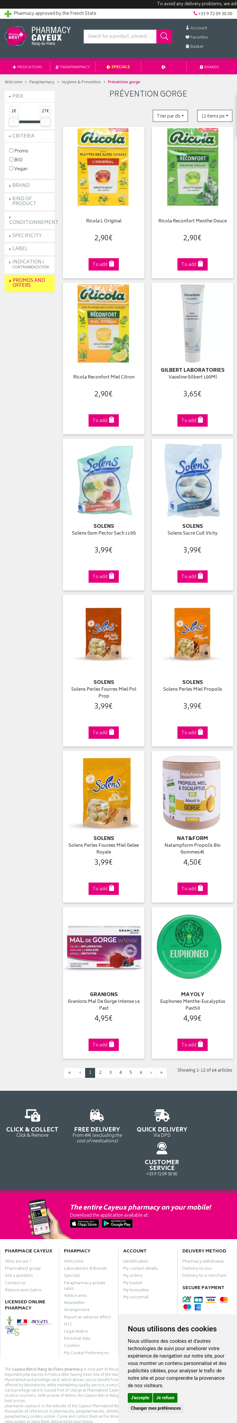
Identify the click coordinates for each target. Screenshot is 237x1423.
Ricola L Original (104, 220)
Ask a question (19, 1238)
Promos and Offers (29, 283)
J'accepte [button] (140, 1397)
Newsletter (74, 1266)
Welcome (13, 82)
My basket (132, 1246)
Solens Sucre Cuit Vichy (193, 530)
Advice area (75, 1258)
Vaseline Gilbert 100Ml (192, 375)
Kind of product (24, 202)
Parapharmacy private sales (85, 1248)
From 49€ (89, 1119)
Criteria (23, 136)
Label (20, 249)
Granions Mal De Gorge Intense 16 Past (104, 1000)
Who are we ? (18, 1224)
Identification (135, 1224)
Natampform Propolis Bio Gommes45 (192, 844)
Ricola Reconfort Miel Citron (104, 375)
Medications (27, 67)
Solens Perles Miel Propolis (192, 685)
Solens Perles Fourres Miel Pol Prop (103, 689)
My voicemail (136, 1260)
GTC (68, 1287)
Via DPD (148, 1120)
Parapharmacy (73, 67)
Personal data (77, 1301)
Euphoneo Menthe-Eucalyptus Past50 (192, 1000)
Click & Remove (30, 1120)
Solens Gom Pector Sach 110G (104, 530)
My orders (133, 1238)
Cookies (72, 1308)
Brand (21, 186)
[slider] (14, 122)
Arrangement (76, 1273)
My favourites (136, 1253)
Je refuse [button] (165, 1397)
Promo (18, 151)
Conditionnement (33, 223)
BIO (16, 159)
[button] (170, 116)
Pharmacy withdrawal (203, 1224)
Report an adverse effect (87, 1280)
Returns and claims (23, 1253)
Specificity (27, 236)
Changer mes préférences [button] (156, 1408)
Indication (30, 264)
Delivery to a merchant (204, 1238)
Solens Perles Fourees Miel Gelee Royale (104, 844)
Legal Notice (76, 1294)
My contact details (140, 1231)
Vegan (18, 168)
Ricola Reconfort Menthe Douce (192, 220)
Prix (17, 97)
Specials (118, 67)
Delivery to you (197, 1231)
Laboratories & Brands (85, 1231)
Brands (209, 67)
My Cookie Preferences (86, 1316)
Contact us (15, 1246)
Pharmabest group (23, 1231)
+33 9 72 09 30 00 (207, 1120)
